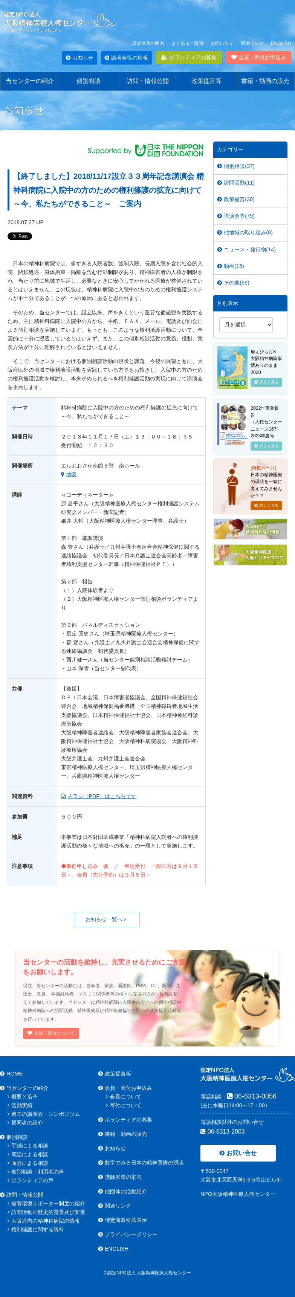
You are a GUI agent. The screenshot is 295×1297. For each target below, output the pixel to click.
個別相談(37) (236, 166)
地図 (68, 474)
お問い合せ (222, 43)
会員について (123, 1097)
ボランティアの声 (30, 1180)
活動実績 (20, 1105)
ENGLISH (281, 43)
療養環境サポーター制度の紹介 (46, 1203)
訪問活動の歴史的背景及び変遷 (46, 1212)
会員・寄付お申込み (258, 57)
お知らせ (79, 58)
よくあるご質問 (187, 43)
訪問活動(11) (236, 183)
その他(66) (233, 283)
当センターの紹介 (30, 81)
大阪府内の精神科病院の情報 (44, 1221)
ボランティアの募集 (189, 57)
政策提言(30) (236, 199)
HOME (11, 1074)
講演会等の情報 (126, 58)
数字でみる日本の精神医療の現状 (141, 1163)
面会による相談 (28, 1163)
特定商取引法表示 (122, 1220)
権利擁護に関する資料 (36, 1229)
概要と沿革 (23, 1097)
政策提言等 (206, 81)
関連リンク (252, 43)
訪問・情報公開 (148, 81)
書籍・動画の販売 (265, 81)
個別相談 (88, 81)
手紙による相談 (28, 1146)
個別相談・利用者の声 (36, 1172)
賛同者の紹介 (25, 1123)
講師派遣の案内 (148, 43)
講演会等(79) (236, 216)
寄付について (123, 1105)
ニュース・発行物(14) (246, 249)
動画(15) (230, 266)
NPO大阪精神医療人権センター (237, 1194)
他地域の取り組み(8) (245, 232)
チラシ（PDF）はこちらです (98, 796)
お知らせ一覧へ (106, 919)
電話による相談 (28, 1154)
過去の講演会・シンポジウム (44, 1114)
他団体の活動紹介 (122, 1191)
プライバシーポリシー (127, 1234)
